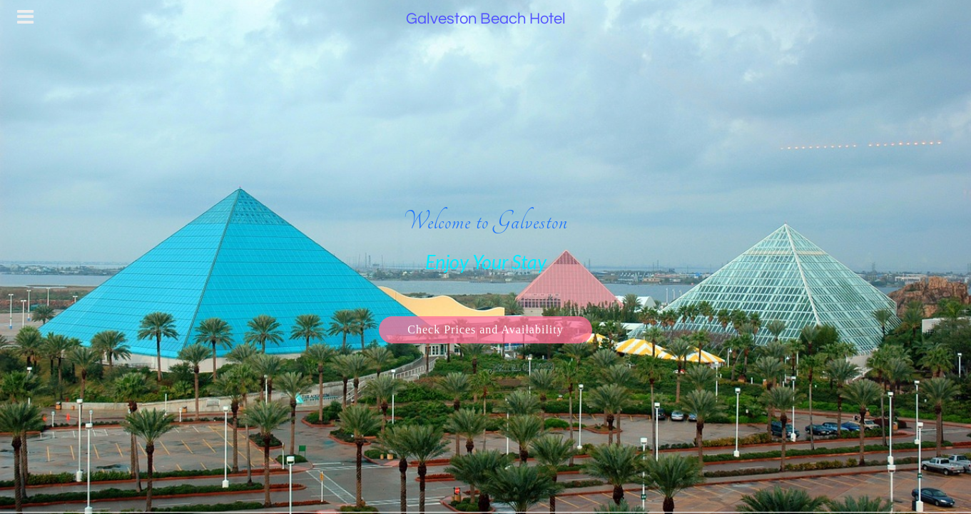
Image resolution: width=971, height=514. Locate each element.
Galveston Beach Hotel (486, 19)
